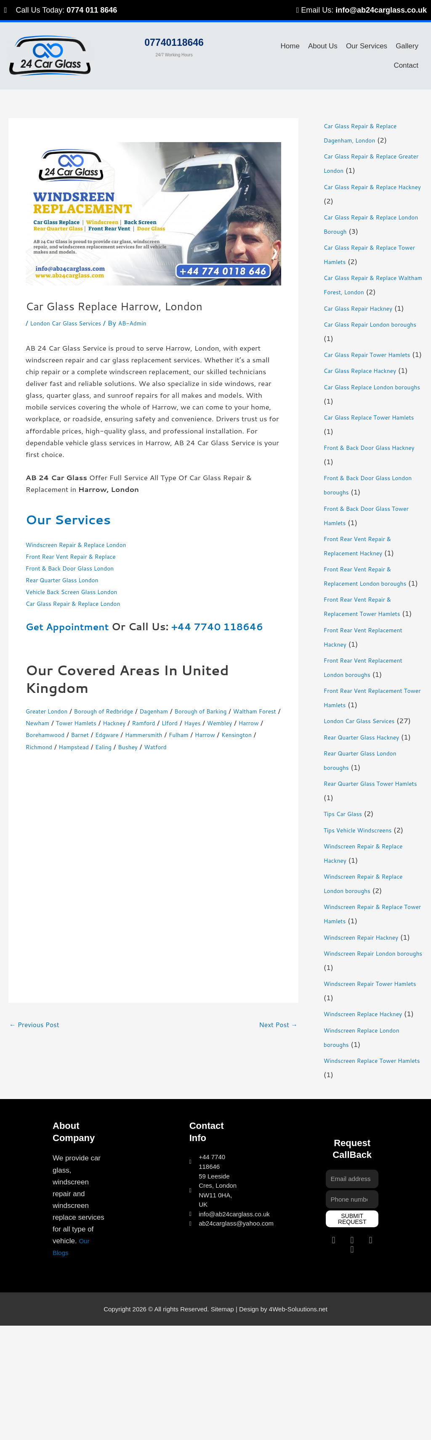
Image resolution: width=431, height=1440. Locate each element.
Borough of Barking (238, 710)
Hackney (192, 722)
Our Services (366, 46)
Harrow (102, 734)
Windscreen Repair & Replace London (88, 544)
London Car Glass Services (74, 322)
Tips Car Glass (347, 899)
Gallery (407, 46)
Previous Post (36, 1037)
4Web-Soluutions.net (298, 1423)
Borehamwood (146, 734)
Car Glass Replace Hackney (369, 384)
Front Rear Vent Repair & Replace (82, 556)
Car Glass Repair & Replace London (84, 603)
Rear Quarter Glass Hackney (371, 808)
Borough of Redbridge (121, 710)
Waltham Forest (52, 722)
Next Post (276, 1037)
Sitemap (222, 1423)
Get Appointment (71, 626)
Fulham (90, 746)
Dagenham (182, 710)
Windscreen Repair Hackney (370, 1022)
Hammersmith (49, 746)
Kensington (159, 746)
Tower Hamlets (146, 722)
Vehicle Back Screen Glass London (83, 591)
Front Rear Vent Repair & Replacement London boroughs (365, 611)
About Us (323, 46)
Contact (406, 65)
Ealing (36, 758)
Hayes (36, 734)
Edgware (219, 734)
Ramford (227, 722)
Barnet (187, 734)
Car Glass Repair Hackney (366, 308)
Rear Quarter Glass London (71, 579)
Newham (100, 722)
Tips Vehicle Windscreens (366, 915)
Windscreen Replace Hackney (372, 1113)
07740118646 (174, 40)
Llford (258, 722)
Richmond (201, 746)
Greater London (52, 710)
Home (290, 46)
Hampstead (243, 746)
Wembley (68, 734)
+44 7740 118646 (229, 626)
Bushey (64, 758)
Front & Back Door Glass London (80, 568)
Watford (97, 758)
